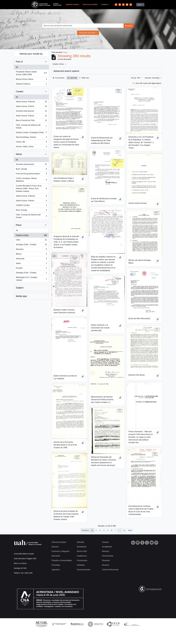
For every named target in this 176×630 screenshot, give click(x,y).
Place (19, 225)
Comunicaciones (83, 570)
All (17, 67)
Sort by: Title (136, 78)
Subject (19, 287)
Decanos (105, 565)
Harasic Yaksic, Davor (31, 147)
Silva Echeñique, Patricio (31, 137)
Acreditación (107, 547)
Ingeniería (56, 570)
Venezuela (31, 259)
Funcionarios (82, 560)
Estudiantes (81, 547)
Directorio (106, 560)
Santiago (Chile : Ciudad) (31, 245)
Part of (19, 61)
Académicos (82, 556)
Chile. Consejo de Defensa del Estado (31, 126)
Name (19, 154)
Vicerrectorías (107, 556)
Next (130, 530)
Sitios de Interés (90, 4)
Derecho (55, 547)
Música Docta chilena (31, 80)
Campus (105, 542)
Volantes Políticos (31, 84)
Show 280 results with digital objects (147, 83)
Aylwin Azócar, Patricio (31, 201)
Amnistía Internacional (31, 111)
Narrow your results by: (31, 53)
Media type (21, 296)
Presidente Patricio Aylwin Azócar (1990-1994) (31, 73)
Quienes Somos (72, 4)
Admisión (80, 542)
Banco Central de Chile (31, 121)
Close (65, 52)
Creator (19, 91)
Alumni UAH (82, 551)
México (31, 254)
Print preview (58, 78)
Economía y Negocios (60, 551)
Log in (139, 4)
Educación (56, 556)
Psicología (56, 565)
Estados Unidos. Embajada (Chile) (31, 133)
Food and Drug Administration (31, 174)
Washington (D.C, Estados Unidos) (31, 278)
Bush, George (31, 169)
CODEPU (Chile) (31, 206)
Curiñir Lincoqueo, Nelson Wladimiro (31, 179)
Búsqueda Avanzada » (88, 33)
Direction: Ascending (152, 78)
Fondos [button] (104, 4)
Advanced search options (66, 71)
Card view (72, 78)
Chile (31, 240)
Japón (31, 264)
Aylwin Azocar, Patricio (31, 107)
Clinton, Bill (31, 142)
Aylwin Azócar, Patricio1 (31, 102)
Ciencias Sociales (59, 542)
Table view (84, 78)
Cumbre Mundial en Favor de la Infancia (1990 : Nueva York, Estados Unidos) (31, 188)
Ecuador (31, 268)
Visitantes (81, 565)
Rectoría (105, 551)
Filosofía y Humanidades (62, 560)
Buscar (128, 25)
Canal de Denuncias (110, 570)
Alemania (31, 250)
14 (124, 530)
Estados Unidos (31, 235)
